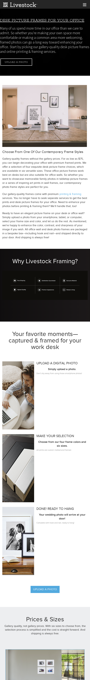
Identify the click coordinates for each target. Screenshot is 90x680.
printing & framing (70, 194)
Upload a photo (16, 62)
